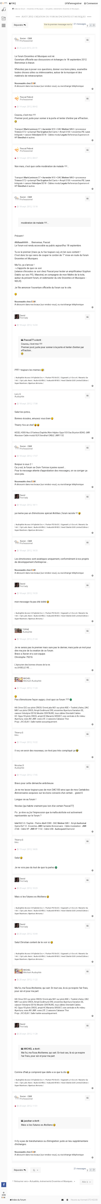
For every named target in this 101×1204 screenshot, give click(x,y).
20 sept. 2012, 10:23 (27, 888)
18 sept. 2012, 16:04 (27, 325)
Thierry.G (19, 732)
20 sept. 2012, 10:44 (27, 934)
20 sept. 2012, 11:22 (27, 979)
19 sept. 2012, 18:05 (27, 849)
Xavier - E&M (26, 38)
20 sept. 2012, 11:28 (27, 1034)
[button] (93, 25)
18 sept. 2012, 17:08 (27, 403)
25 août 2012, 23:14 (27, 48)
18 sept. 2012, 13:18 (27, 206)
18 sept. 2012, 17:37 (27, 456)
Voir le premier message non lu (58, 24)
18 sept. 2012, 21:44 (27, 639)
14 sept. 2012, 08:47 (27, 158)
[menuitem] (12, 3)
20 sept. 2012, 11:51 (27, 1106)
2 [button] (90, 25)
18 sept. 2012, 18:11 (27, 505)
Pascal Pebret (26, 97)
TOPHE (26, 629)
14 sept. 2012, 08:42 (27, 106)
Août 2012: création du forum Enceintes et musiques (53, 16)
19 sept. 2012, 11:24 (27, 688)
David (22, 315)
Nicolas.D (19, 765)
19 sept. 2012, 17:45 (27, 775)
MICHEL (26, 678)
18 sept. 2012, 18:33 (27, 550)
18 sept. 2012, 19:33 (27, 593)
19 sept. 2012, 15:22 (27, 742)
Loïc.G (18, 394)
